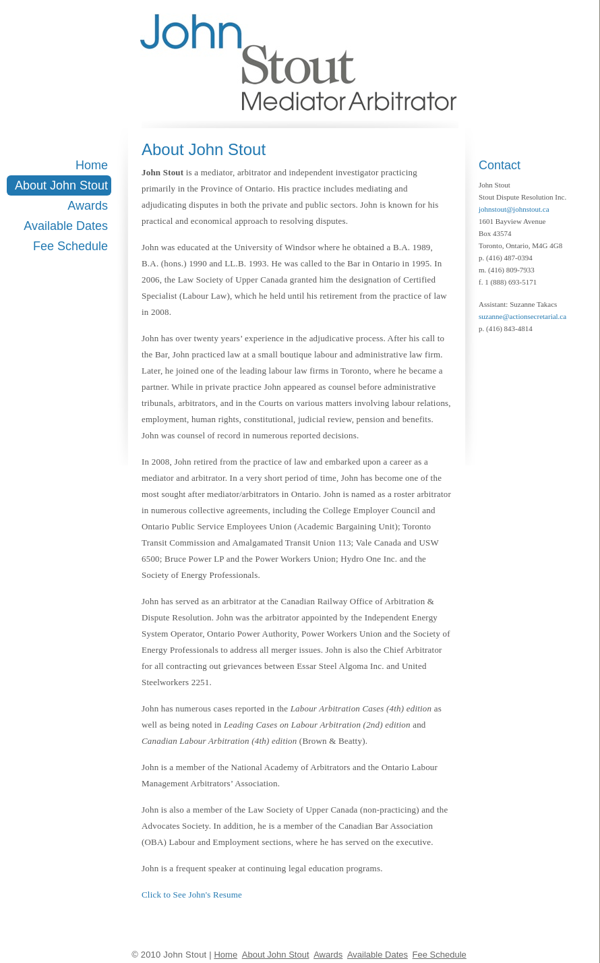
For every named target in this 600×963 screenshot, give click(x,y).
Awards (87, 205)
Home (92, 165)
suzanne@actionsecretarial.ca (522, 316)
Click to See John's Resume (192, 894)
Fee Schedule (70, 246)
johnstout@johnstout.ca (514, 209)
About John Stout (61, 185)
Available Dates (66, 226)
